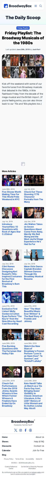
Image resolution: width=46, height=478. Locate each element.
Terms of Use (19, 459)
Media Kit (39, 459)
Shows (5, 441)
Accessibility (30, 459)
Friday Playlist (23, 28)
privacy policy (36, 472)
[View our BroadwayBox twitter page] (15, 430)
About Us (40, 437)
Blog (4, 455)
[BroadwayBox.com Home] (18, 6)
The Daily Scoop (23, 17)
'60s (25, 103)
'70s (16, 103)
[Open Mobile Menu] (35, 5)
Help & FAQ (39, 441)
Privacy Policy (8, 459)
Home (5, 437)
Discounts (6, 446)
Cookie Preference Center (11, 467)
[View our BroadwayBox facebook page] (25, 430)
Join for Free (38, 450)
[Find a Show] (40, 5)
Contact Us (39, 446)
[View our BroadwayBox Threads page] (30, 430)
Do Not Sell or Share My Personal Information (32, 467)
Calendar (6, 450)
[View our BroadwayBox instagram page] (20, 430)
